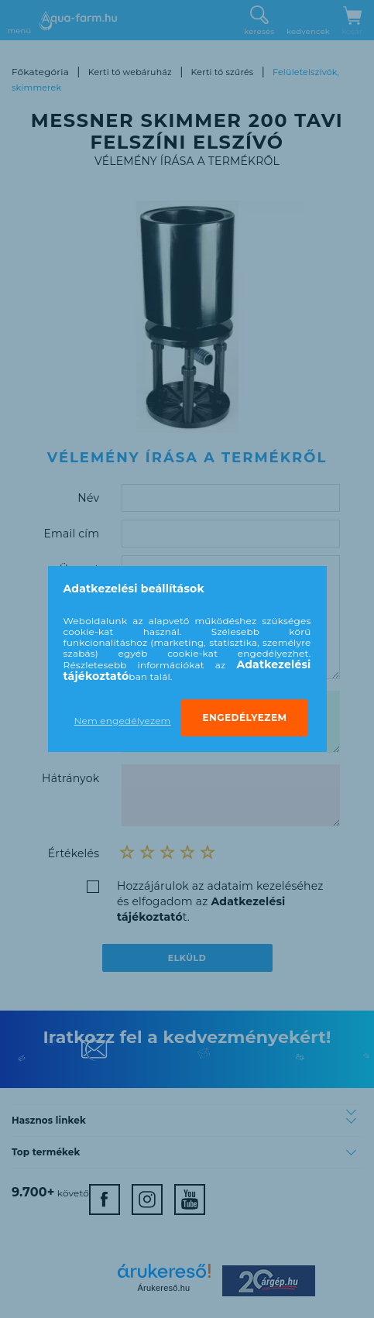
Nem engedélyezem (122, 720)
